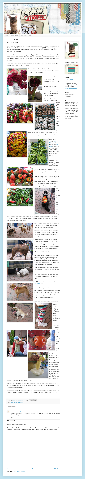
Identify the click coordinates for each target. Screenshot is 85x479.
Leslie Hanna (69, 79)
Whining (21, 402)
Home (6, 35)
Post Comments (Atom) (19, 471)
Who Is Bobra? (14, 35)
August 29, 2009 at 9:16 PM (22, 411)
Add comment (11, 420)
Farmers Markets (15, 402)
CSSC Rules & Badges (26, 35)
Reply (11, 417)
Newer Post (10, 468)
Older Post (56, 468)
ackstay (12, 411)
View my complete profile (71, 88)
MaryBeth (37, 283)
